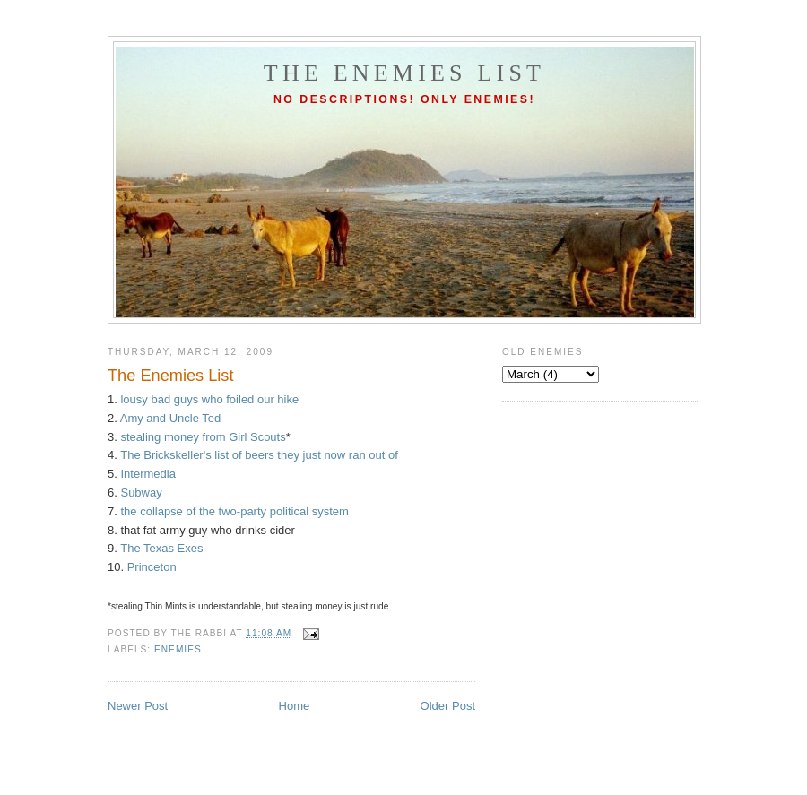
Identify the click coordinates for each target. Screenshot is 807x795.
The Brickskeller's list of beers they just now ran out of (259, 455)
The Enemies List (404, 73)
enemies (178, 649)
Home (294, 706)
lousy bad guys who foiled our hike (209, 399)
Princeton (152, 567)
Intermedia (147, 473)
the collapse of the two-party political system (234, 511)
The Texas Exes (161, 548)
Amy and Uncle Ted (170, 418)
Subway (140, 492)
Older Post (448, 706)
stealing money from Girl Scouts (202, 437)
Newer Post (138, 706)
